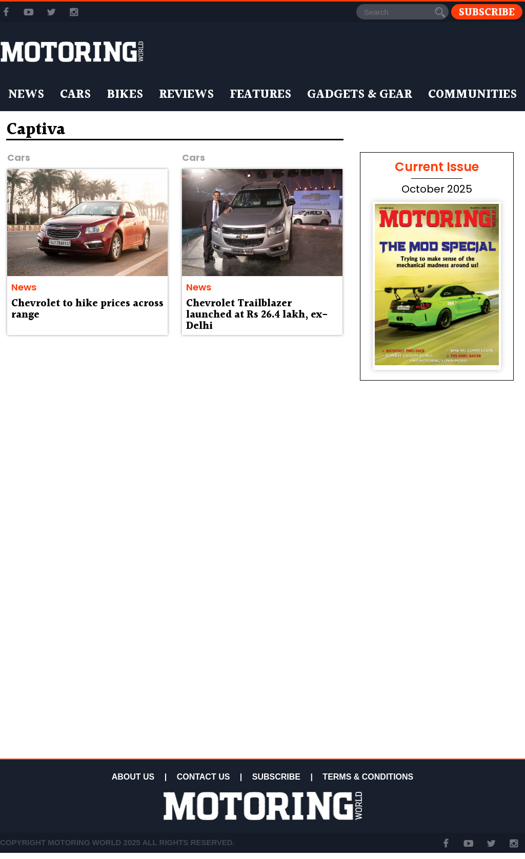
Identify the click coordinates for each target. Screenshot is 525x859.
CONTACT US (203, 776)
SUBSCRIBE (276, 776)
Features (260, 94)
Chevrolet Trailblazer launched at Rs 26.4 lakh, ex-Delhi (257, 315)
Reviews (186, 94)
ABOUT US (133, 776)
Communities (472, 94)
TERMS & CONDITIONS (367, 776)
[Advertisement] (437, 682)
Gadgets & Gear (359, 94)
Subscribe (487, 12)
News (26, 94)
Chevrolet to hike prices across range (87, 309)
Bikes (125, 94)
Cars (75, 94)
